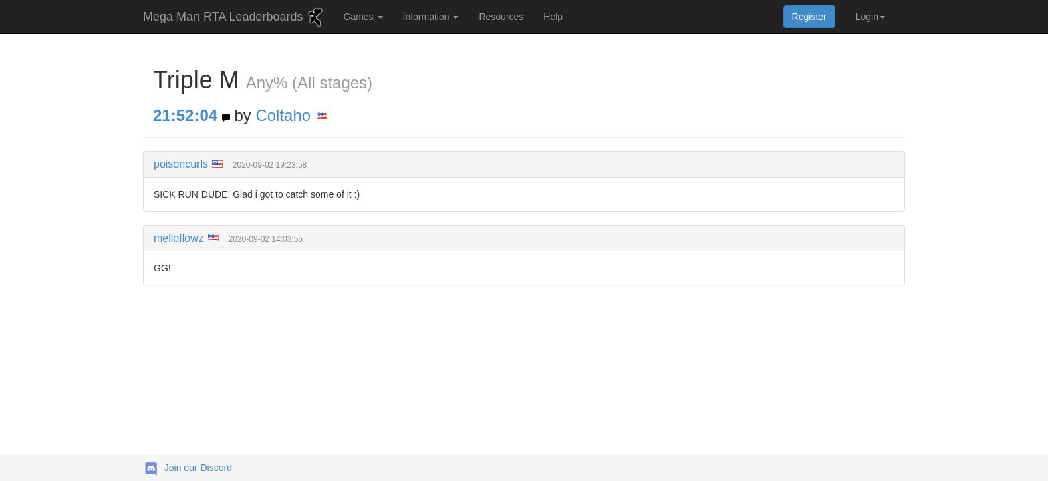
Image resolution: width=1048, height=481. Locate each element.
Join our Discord (198, 467)
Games (362, 16)
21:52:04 (185, 115)
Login (870, 16)
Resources (501, 16)
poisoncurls (181, 164)
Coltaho (283, 115)
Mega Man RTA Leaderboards (234, 17)
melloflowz (179, 238)
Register (809, 16)
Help (553, 16)
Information (431, 16)
